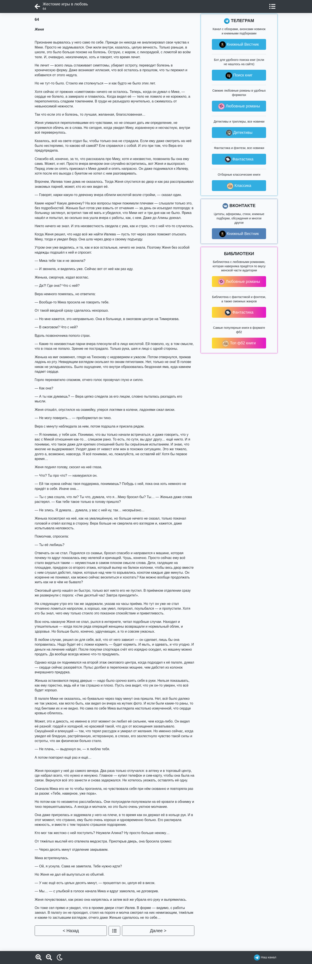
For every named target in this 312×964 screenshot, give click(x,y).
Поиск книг (239, 75)
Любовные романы (239, 106)
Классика (239, 186)
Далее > (158, 930)
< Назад (71, 930)
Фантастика (239, 159)
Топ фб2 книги (239, 343)
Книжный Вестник (239, 44)
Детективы (239, 133)
